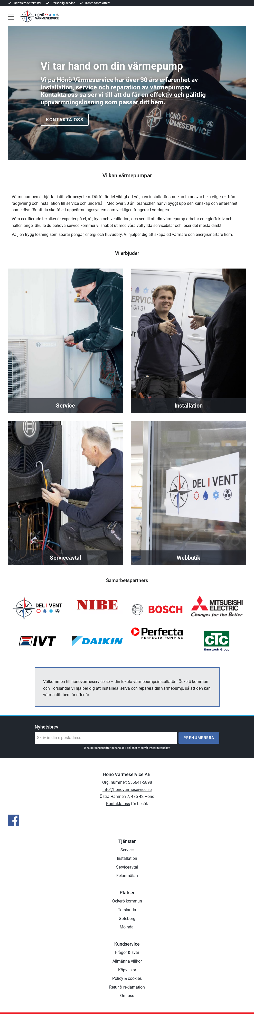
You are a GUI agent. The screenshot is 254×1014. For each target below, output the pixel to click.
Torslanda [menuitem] (127, 909)
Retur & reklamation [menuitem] (127, 987)
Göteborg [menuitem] (127, 918)
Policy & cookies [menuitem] (127, 978)
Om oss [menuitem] (127, 995)
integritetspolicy (159, 748)
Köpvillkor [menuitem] (127, 969)
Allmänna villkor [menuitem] (127, 961)
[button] (10, 16)
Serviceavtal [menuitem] (127, 867)
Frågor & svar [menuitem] (127, 952)
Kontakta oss (64, 119)
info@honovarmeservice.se (127, 789)
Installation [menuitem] (127, 858)
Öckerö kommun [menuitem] (127, 901)
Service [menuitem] (127, 849)
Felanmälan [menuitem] (127, 875)
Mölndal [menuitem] (127, 927)
